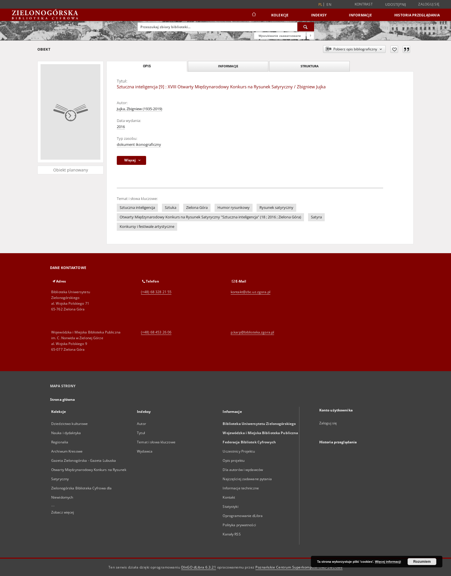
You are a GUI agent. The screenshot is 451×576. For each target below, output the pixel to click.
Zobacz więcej (62, 512)
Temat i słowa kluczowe (156, 442)
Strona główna (62, 399)
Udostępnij (395, 4)
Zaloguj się (428, 4)
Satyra (316, 217)
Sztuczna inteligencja (137, 207)
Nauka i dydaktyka (66, 432)
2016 (121, 126)
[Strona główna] (253, 15)
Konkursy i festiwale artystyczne (147, 226)
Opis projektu (233, 460)
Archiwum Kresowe (67, 451)
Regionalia (59, 442)
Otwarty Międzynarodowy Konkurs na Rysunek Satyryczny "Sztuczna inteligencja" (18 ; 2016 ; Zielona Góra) (210, 217)
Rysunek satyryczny (276, 207)
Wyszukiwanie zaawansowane (280, 36)
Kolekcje (280, 15)
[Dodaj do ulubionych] (394, 49)
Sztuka (170, 207)
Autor (141, 423)
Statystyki (230, 506)
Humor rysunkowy (233, 207)
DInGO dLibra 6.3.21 (198, 567)
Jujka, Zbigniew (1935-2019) (139, 108)
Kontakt (229, 497)
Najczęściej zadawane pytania (247, 478)
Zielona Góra (197, 207)
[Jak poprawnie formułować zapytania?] (310, 35)
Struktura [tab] (310, 66)
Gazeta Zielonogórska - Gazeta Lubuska (83, 460)
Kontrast (364, 4)
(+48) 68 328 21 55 (156, 291)
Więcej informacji (388, 561)
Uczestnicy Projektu (239, 451)
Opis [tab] (147, 66)
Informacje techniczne (241, 488)
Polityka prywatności (239, 524)
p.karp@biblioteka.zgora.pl (252, 332)
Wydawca (144, 451)
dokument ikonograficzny (139, 144)
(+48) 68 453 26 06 (156, 332)
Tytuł (141, 432)
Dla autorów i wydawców (243, 469)
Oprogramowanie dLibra (243, 515)
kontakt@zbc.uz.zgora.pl (250, 291)
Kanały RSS (231, 534)
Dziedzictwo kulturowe (69, 423)
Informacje (360, 15)
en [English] (328, 4)
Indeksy (319, 15)
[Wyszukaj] (305, 26)
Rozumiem (422, 562)
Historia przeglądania (417, 15)
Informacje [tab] (228, 66)
